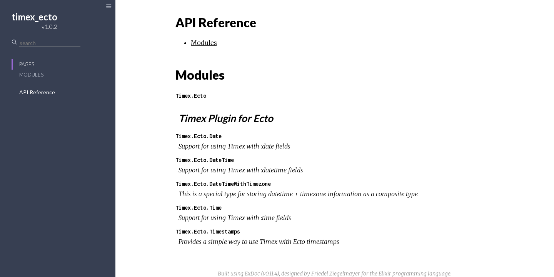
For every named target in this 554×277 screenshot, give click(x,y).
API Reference (37, 92)
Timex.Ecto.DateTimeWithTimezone (223, 183)
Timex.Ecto (190, 95)
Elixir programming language (415, 273)
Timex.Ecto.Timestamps (207, 231)
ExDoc (252, 273)
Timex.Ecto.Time (198, 207)
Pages (26, 64)
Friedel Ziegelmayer (335, 273)
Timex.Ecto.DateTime (204, 160)
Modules (31, 75)
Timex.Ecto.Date (198, 136)
